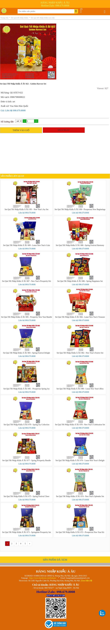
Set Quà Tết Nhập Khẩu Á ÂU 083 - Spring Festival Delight (26, 353)
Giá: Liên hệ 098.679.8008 (13, 110)
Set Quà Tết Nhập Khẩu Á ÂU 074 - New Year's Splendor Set (80, 496)
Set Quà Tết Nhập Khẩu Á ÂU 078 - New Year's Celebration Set (80, 425)
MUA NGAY (64, 130)
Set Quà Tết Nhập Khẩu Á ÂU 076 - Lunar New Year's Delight (79, 460)
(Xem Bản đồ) (86, 581)
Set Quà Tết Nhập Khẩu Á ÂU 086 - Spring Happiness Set (80, 281)
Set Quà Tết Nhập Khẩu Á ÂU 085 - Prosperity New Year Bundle (26, 317)
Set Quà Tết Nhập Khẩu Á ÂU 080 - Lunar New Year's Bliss (79, 389)
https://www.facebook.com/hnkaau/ (42, 578)
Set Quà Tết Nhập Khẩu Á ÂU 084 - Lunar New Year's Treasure (80, 317)
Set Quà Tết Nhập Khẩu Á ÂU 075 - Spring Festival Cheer (26, 496)
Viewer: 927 (102, 88)
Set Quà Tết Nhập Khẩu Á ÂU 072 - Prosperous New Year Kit (80, 532)
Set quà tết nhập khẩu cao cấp (43, 18)
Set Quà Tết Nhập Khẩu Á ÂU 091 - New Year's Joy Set (26, 209)
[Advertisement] (54, 154)
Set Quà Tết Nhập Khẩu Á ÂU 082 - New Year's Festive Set (80, 353)
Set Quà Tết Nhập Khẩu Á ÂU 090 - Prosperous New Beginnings (80, 209)
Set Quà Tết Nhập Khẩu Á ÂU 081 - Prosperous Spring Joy (26, 389)
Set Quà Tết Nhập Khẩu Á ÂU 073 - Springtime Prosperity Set (26, 532)
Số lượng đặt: (7, 121)
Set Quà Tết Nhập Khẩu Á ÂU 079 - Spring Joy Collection (26, 425)
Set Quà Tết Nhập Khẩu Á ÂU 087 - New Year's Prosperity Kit (26, 281)
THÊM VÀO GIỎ (21, 130)
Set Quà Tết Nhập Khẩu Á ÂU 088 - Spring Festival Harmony (80, 245)
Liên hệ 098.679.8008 (26, 213)
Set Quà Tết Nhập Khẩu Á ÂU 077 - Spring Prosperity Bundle (26, 460)
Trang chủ (4, 18)
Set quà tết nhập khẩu (19, 18)
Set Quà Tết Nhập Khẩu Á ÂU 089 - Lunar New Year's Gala (26, 245)
